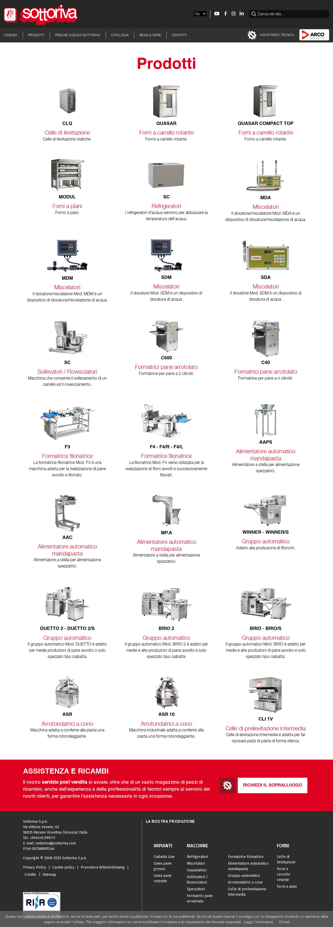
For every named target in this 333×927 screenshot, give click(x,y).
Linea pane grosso (163, 866)
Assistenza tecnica (271, 35)
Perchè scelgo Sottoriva (78, 35)
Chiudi (284, 921)
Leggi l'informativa (258, 921)
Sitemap (49, 874)
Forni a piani (287, 886)
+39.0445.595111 (42, 838)
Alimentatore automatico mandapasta (248, 866)
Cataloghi (120, 35)
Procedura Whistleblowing (103, 867)
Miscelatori (196, 863)
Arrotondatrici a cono (245, 882)
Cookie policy (63, 867)
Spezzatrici (196, 889)
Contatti (179, 35)
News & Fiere (150, 35)
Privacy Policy (34, 867)
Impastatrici (196, 870)
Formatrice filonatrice (246, 857)
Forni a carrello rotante (283, 874)
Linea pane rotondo (163, 878)
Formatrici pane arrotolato (200, 898)
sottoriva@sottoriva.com (55, 843)
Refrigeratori (197, 857)
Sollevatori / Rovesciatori (197, 880)
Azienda (11, 35)
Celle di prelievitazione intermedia (247, 892)
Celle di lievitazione (286, 859)
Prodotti (36, 35)
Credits (30, 874)
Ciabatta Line (164, 857)
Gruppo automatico (244, 875)
